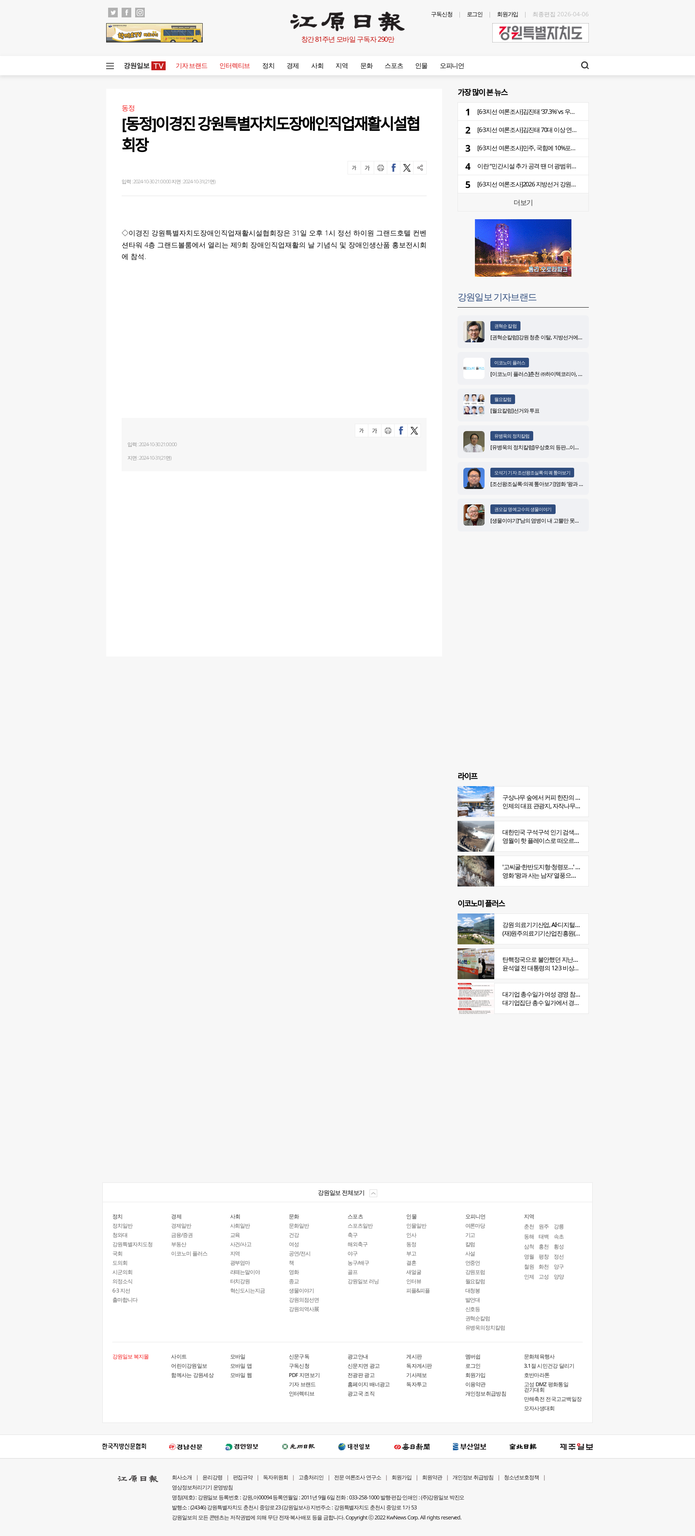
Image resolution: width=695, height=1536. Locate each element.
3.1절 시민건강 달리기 (549, 1365)
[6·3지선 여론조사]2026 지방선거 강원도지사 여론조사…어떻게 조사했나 (567, 184)
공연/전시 (299, 1253)
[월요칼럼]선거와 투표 (514, 410)
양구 (559, 1266)
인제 (529, 1276)
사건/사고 (241, 1244)
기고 (470, 1234)
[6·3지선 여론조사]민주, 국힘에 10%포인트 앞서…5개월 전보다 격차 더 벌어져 (573, 148)
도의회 (119, 1262)
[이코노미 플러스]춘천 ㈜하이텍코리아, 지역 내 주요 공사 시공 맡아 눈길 (570, 373)
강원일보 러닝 (363, 1281)
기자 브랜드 (191, 65)
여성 (294, 1244)
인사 (411, 1234)
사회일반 (240, 1225)
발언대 (472, 1299)
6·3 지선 (121, 1290)
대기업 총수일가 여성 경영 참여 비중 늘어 (554, 994)
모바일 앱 (241, 1365)
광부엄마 (240, 1262)
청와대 (119, 1234)
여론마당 (475, 1225)
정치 (268, 65)
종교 (294, 1281)
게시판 (414, 1356)
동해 (529, 1236)
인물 (421, 65)
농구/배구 (358, 1262)
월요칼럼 (502, 399)
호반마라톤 (537, 1375)
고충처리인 (311, 1477)
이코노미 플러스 (509, 362)
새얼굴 (413, 1271)
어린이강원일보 (189, 1365)
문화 (366, 65)
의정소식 (122, 1281)
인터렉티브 (234, 65)
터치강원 (240, 1281)
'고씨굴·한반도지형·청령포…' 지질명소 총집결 (559, 867)
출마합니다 (124, 1299)
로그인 (475, 14)
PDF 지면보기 (304, 1375)
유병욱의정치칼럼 (485, 1327)
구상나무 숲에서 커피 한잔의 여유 (544, 797)
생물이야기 (301, 1290)
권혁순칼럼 (477, 1318)
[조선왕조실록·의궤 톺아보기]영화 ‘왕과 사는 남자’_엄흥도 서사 (559, 483)
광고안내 (358, 1356)
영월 (529, 1256)
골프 (353, 1271)
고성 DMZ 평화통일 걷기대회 (546, 1386)
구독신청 (442, 14)
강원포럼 (475, 1271)
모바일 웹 (241, 1375)
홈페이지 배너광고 (369, 1384)
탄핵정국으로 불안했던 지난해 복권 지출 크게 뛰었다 (568, 959)
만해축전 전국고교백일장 (553, 1398)
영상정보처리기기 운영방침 (202, 1487)
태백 (544, 1236)
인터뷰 (413, 1281)
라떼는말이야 (245, 1271)
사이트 (178, 1356)
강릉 (559, 1226)
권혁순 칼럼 (505, 326)
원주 (544, 1226)
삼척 (529, 1246)
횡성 (559, 1246)
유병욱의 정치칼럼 (511, 436)
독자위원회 (275, 1477)
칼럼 (470, 1244)
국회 (117, 1253)
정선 (559, 1256)
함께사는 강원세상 (192, 1375)
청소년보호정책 (521, 1477)
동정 (411, 1244)
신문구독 (299, 1356)
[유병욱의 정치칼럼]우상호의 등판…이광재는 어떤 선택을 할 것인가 (564, 447)
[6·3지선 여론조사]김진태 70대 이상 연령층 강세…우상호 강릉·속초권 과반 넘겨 (575, 129)
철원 (529, 1266)
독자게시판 (419, 1365)
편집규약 (243, 1477)
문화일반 (299, 1225)
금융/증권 (182, 1234)
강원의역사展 (304, 1309)
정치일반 (122, 1225)
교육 (235, 1234)
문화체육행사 (539, 1356)
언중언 (472, 1262)
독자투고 (416, 1384)
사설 (470, 1253)
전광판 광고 (361, 1375)
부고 (411, 1253)
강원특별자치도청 (132, 1244)
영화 (294, 1271)
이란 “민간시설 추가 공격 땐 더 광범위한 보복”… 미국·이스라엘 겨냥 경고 (567, 166)
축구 (353, 1234)
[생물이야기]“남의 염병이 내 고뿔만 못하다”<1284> (546, 520)
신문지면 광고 (364, 1365)
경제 (292, 65)
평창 (544, 1256)
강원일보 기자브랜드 (497, 296)
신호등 (472, 1309)
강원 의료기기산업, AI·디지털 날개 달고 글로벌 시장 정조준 (575, 924)
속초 (559, 1236)
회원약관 (432, 1477)
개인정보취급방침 (485, 1393)
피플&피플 (418, 1290)
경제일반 (181, 1225)
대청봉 (472, 1290)
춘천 (529, 1226)
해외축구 (358, 1244)
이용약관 (475, 1384)
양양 (559, 1276)
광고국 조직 (361, 1393)
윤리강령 (212, 1477)
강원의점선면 (304, 1299)
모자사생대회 (539, 1408)
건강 (294, 1234)
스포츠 (394, 65)
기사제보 (416, 1375)
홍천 (544, 1246)
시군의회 (122, 1271)
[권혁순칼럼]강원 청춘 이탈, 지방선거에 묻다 (539, 337)
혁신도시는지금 (247, 1290)
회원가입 (508, 14)
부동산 (178, 1244)
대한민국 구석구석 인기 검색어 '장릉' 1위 (553, 832)
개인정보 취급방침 (473, 1477)
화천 (544, 1266)
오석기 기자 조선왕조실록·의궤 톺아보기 (532, 472)
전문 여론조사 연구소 (357, 1477)
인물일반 (416, 1225)
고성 (544, 1276)
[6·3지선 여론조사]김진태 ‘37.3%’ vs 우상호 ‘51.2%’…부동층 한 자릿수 (561, 111)
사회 (317, 65)
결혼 (411, 1262)
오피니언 (452, 65)
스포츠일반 (360, 1225)
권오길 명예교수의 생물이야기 (523, 509)
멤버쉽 (473, 1356)
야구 (353, 1253)
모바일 (238, 1356)
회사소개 (182, 1477)
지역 (342, 65)
